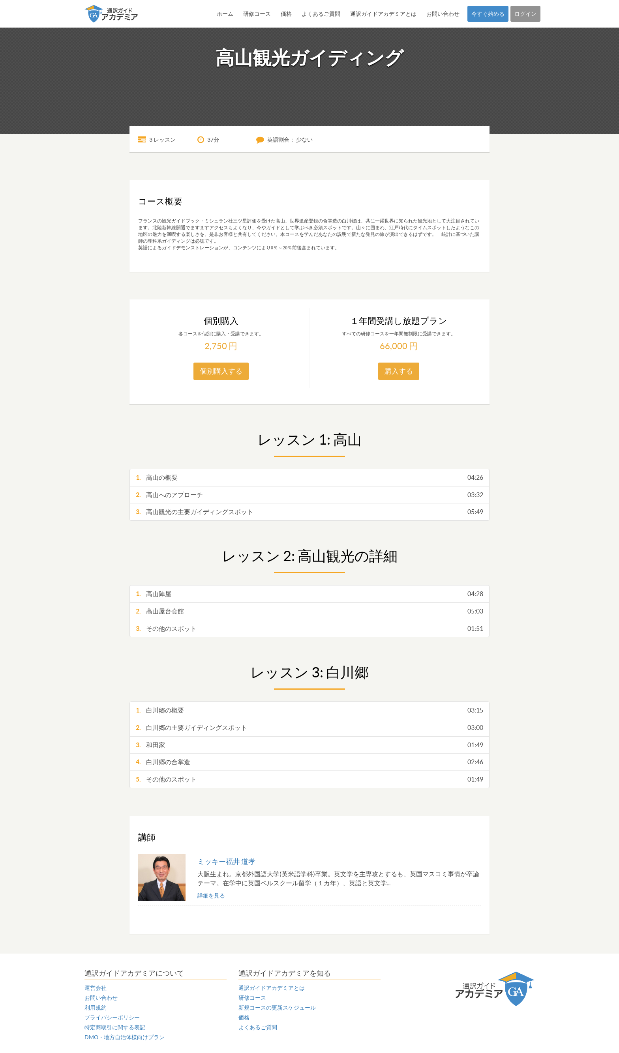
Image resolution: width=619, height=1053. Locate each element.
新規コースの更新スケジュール (277, 1007)
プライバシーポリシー (112, 1017)
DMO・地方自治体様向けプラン (124, 1037)
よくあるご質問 (321, 14)
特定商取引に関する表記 (114, 1027)
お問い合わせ (443, 14)
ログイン (525, 14)
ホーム (225, 14)
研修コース (257, 14)
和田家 (309, 745)
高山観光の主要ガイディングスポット (309, 511)
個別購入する (221, 371)
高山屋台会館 (309, 611)
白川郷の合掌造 (309, 762)
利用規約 (95, 1007)
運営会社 (95, 988)
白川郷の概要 (309, 710)
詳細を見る (211, 895)
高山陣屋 (309, 594)
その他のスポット (309, 628)
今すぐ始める (488, 14)
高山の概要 (309, 477)
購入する (399, 371)
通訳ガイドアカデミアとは (383, 14)
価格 (286, 14)
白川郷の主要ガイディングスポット (309, 727)
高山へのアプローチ (309, 494)
